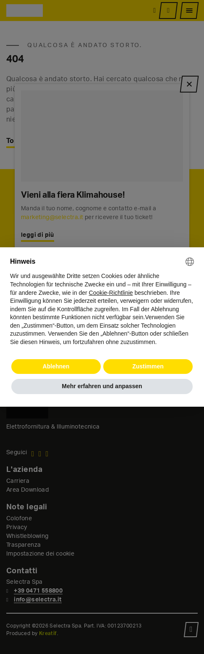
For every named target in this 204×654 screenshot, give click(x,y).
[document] (102, 302)
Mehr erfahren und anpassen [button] (102, 386)
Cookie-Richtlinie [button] (111, 292)
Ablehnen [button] (56, 366)
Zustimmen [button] (148, 366)
